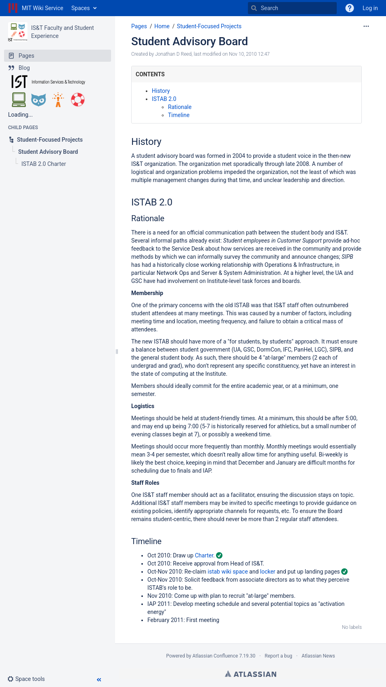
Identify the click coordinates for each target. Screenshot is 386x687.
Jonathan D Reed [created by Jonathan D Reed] (173, 54)
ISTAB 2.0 (164, 99)
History (161, 91)
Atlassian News (318, 656)
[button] (29, 679)
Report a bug (278, 656)
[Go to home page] (35, 8)
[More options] (366, 26)
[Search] (254, 8)
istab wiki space (228, 571)
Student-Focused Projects (209, 26)
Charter (204, 555)
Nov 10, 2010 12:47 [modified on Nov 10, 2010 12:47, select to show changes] (249, 54)
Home (162, 26)
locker (267, 571)
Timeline (178, 115)
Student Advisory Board (189, 41)
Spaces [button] (80, 8)
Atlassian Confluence (215, 656)
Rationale (179, 107)
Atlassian (250, 673)
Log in (370, 8)
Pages (139, 26)
